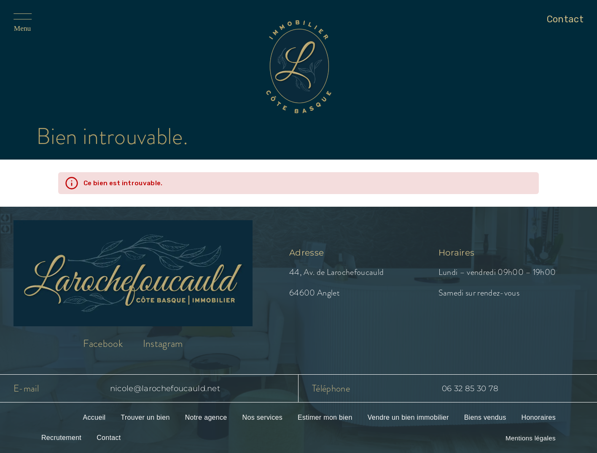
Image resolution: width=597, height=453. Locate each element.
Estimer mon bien (325, 417)
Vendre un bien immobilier (408, 417)
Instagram (163, 343)
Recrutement (61, 437)
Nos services (262, 417)
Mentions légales (531, 438)
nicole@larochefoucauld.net (165, 388)
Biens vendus (485, 417)
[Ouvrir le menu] (34, 22)
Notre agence (206, 417)
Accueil (94, 417)
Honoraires (539, 417)
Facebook (103, 343)
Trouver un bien (145, 417)
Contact (109, 437)
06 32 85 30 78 (470, 388)
